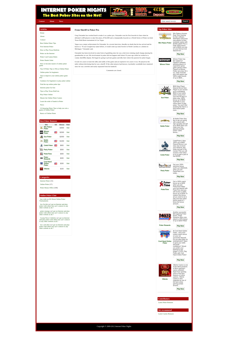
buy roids (43, 199)
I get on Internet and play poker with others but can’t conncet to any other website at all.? (53, 206)
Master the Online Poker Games (51, 98)
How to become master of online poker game (53, 64)
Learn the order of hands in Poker (51, 101)
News (61, 21)
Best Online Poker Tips (48, 43)
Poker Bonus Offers (47, 188)
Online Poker (44, 184)
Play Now (180, 54)
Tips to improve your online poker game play (53, 76)
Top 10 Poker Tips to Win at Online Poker (54, 69)
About (52, 21)
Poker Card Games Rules (48, 57)
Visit (67, 128)
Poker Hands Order (46, 60)
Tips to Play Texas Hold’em (49, 91)
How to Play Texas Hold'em (49, 50)
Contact (42, 21)
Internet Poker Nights (123, 326)
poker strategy (45, 211)
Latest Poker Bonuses (165, 302)
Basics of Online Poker (48, 113)
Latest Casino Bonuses (166, 314)
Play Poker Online (46, 94)
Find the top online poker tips (50, 84)
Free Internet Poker (46, 46)
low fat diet (44, 204)
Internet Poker (45, 181)
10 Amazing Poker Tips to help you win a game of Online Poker (54, 109)
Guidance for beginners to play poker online (55, 81)
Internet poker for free (47, 88)
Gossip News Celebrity (48, 218)
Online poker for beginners (49, 72)
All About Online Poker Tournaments (52, 200)
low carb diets (45, 225)
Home (42, 33)
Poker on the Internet (47, 53)
